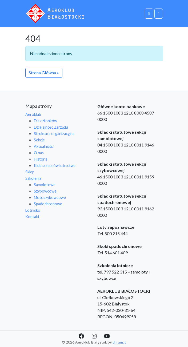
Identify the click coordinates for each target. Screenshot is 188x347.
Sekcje (39, 140)
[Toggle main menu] (158, 14)
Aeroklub (33, 114)
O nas (39, 152)
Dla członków (45, 121)
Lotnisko (32, 210)
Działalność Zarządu (51, 127)
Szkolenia (33, 178)
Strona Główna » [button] (44, 72)
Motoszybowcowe (50, 197)
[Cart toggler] (149, 14)
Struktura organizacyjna (54, 133)
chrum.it (119, 342)
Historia (40, 159)
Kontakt (32, 216)
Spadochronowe (48, 204)
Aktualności (44, 146)
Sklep (29, 172)
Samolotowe (44, 184)
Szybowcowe (45, 191)
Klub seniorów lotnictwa (54, 165)
